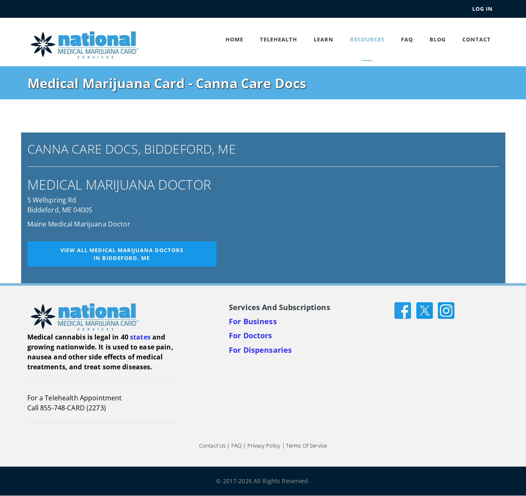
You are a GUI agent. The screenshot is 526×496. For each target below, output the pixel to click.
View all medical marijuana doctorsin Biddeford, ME (121, 254)
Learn (324, 39)
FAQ (407, 39)
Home (234, 39)
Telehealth (278, 39)
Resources (367, 39)
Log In (482, 8)
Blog (438, 39)
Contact (476, 39)
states (140, 337)
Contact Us (212, 446)
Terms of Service (306, 446)
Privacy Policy (264, 446)
